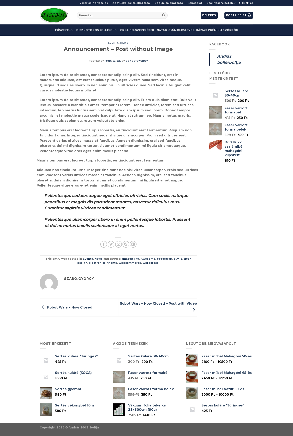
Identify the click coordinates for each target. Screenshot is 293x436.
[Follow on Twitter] (247, 3)
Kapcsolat (195, 2)
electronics (97, 262)
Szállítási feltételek (221, 2)
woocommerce (130, 262)
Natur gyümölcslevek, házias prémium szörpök (197, 30)
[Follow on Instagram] (243, 3)
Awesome (148, 258)
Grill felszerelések (137, 30)
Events (113, 42)
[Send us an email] (251, 3)
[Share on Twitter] (111, 244)
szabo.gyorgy (137, 60)
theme (112, 262)
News (124, 42)
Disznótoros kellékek (96, 30)
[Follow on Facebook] (239, 3)
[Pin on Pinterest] (125, 244)
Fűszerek (64, 30)
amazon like (130, 258)
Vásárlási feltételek (94, 2)
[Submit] (163, 15)
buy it (178, 258)
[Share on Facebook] (103, 244)
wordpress (151, 262)
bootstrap (164, 258)
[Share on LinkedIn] (133, 244)
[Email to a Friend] (118, 244)
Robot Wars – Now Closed (66, 307)
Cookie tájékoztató (168, 2)
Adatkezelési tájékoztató (131, 2)
